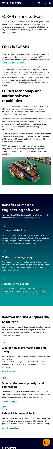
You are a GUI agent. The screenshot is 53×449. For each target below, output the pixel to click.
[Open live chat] (46, 442)
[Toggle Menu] (3, 3)
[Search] (39, 3)
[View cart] (44, 3)
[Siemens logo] (14, 3)
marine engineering (25, 218)
